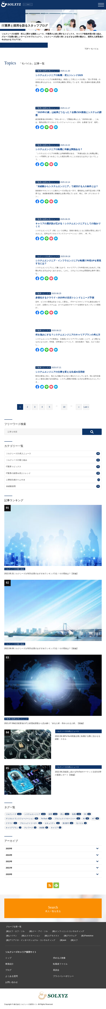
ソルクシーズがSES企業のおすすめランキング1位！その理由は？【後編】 (46, 648)
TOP (87, 49)
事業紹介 (9, 964)
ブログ (8, 970)
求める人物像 (59, 958)
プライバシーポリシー (63, 976)
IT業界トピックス (53, 466)
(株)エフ (74, 940)
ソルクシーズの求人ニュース (53, 453)
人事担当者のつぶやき (53, 479)
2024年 (9, 855)
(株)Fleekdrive (87, 936)
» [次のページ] (79, 407)
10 (64, 407)
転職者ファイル (60, 964)
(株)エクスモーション (31, 936)
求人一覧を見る (53, 909)
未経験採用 (53, 486)
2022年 (9, 861)
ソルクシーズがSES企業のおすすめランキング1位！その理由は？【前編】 (46, 573)
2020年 (9, 874)
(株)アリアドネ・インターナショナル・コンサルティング (30, 940)
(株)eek (63, 940)
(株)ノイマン (11, 936)
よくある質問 (11, 976)
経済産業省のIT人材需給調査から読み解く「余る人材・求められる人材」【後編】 (49, 723)
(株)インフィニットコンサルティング (68, 931)
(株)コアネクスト (52, 936)
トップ (8, 958)
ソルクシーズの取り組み (53, 460)
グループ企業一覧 (13, 927)
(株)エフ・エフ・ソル (15, 931)
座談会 (56, 970)
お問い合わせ (11, 982)
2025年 (9, 848)
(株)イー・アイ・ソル (38, 931)
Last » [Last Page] (86, 407)
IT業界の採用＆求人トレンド (53, 473)
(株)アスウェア (70, 936)
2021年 (9, 868)
